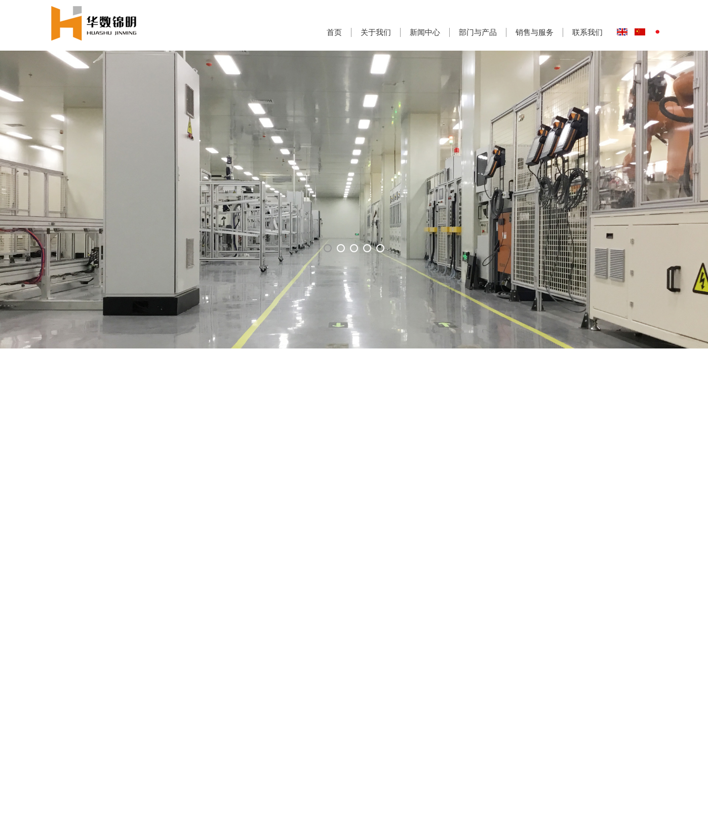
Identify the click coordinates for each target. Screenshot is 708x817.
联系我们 (587, 32)
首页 (334, 32)
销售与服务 (535, 32)
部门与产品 (478, 32)
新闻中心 (425, 32)
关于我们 (376, 32)
